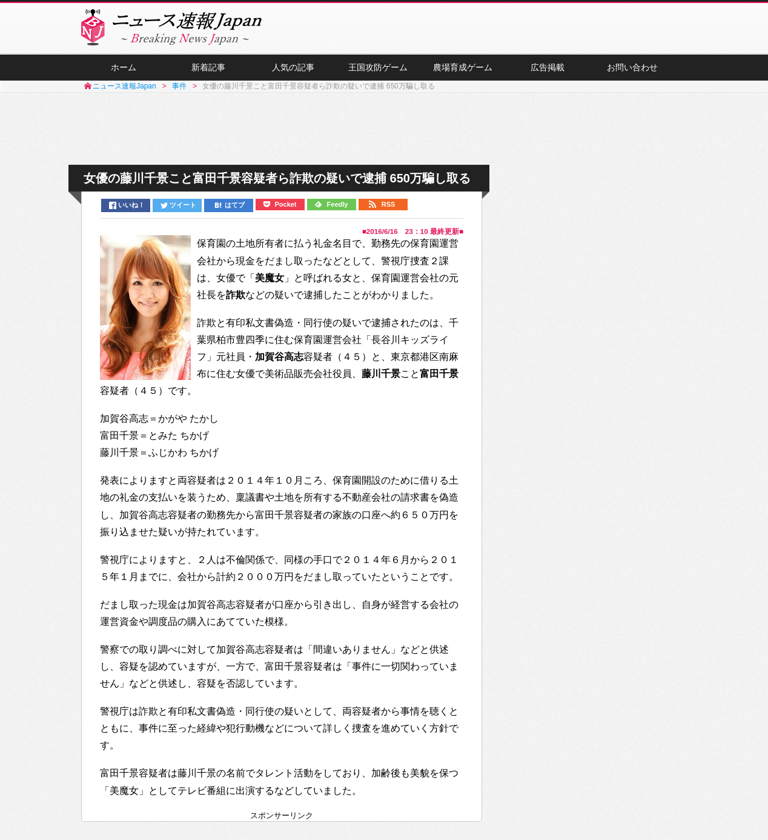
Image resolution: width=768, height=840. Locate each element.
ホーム (123, 67)
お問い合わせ (632, 67)
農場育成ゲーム (462, 67)
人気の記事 (293, 67)
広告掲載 (547, 67)
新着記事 (208, 67)
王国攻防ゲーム (378, 67)
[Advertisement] (384, 129)
